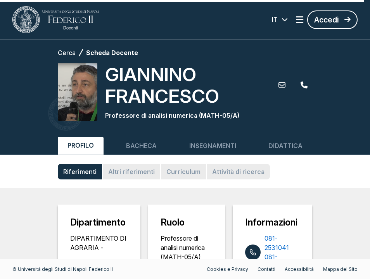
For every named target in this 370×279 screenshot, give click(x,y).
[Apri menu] (299, 19)
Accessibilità (299, 269)
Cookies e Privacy (227, 269)
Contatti (266, 269)
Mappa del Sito (340, 269)
